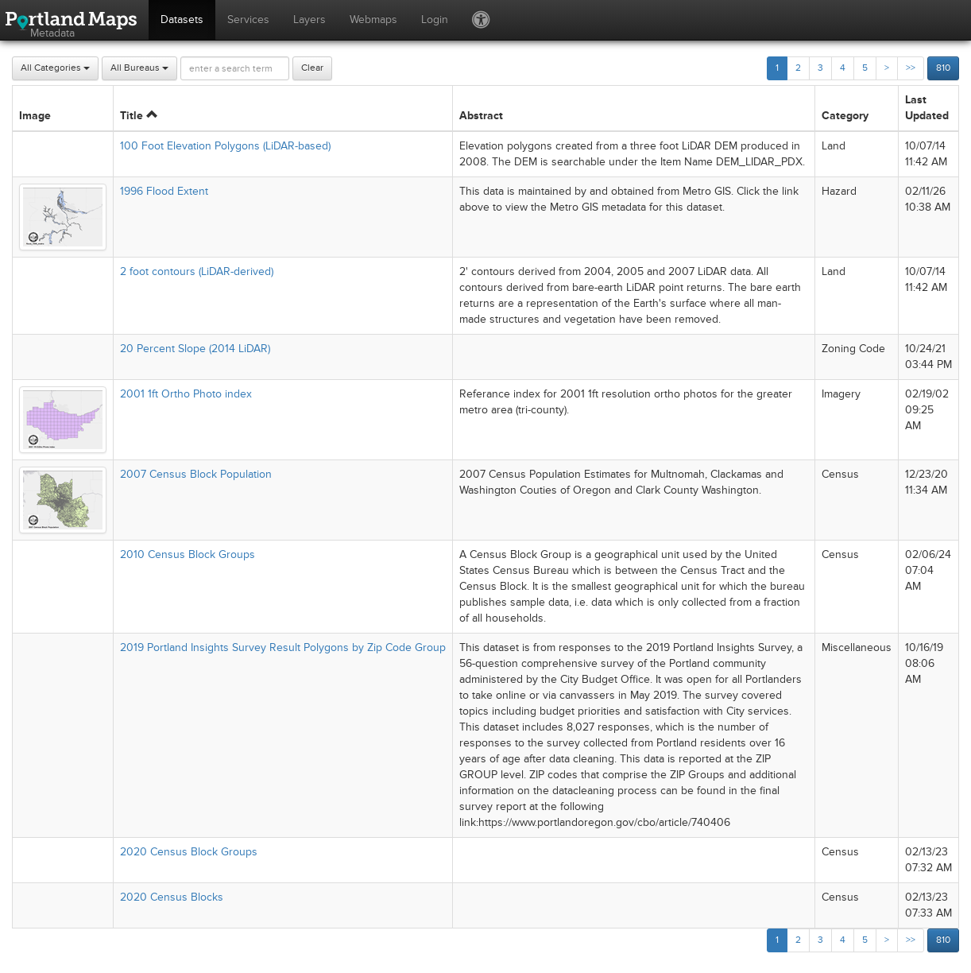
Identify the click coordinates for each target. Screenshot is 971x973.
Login (434, 19)
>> (910, 68)
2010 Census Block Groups (187, 554)
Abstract (481, 115)
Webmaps (373, 19)
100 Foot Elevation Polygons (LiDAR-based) (225, 146)
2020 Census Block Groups (188, 852)
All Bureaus (139, 68)
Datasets (182, 19)
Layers (309, 19)
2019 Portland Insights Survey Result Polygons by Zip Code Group (283, 647)
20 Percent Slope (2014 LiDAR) (195, 348)
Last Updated (927, 107)
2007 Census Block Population (196, 474)
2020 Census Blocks (171, 897)
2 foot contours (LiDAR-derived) (196, 271)
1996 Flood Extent (164, 191)
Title (138, 115)
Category (845, 115)
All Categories (55, 68)
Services (248, 19)
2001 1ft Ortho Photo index (186, 394)
